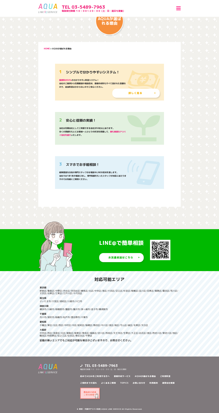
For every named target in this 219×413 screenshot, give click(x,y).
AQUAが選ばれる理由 (145, 376)
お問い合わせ (139, 383)
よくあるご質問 (108, 383)
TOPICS (124, 383)
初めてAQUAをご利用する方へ (95, 376)
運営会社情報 (168, 383)
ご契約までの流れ (88, 383)
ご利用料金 (165, 376)
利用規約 (153, 383)
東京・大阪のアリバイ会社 (90, 409)
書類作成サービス (122, 376)
